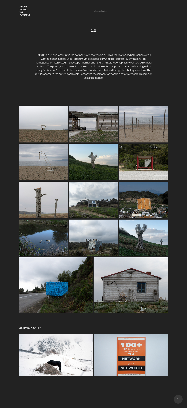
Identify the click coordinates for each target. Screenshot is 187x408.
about (23, 6)
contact (25, 15)
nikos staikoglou (100, 11)
